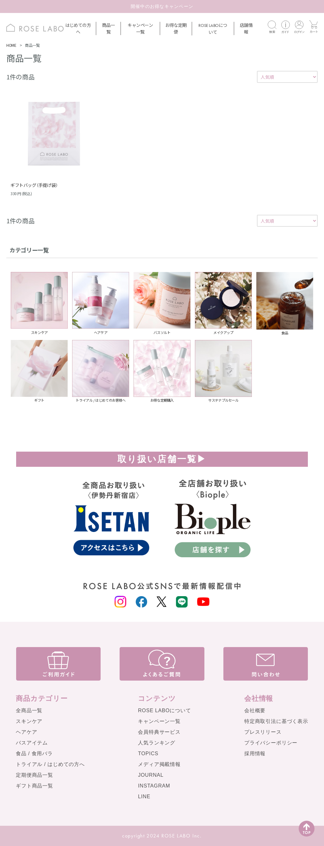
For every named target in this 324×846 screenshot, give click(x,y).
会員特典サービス (159, 732)
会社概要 (254, 710)
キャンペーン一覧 (140, 28)
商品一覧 (108, 28)
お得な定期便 (176, 28)
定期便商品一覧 (34, 775)
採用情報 (254, 753)
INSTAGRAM (154, 785)
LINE (144, 796)
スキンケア (29, 721)
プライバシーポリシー (270, 742)
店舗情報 (246, 28)
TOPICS (148, 753)
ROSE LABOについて (164, 710)
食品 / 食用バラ (34, 753)
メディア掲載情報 (159, 764)
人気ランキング (156, 742)
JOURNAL (151, 775)
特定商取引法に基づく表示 (276, 721)
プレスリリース (263, 732)
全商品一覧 (29, 710)
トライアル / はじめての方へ (50, 764)
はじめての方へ (78, 28)
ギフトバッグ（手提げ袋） (34, 185)
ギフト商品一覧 (34, 785)
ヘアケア (26, 732)
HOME (11, 45)
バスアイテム (32, 742)
